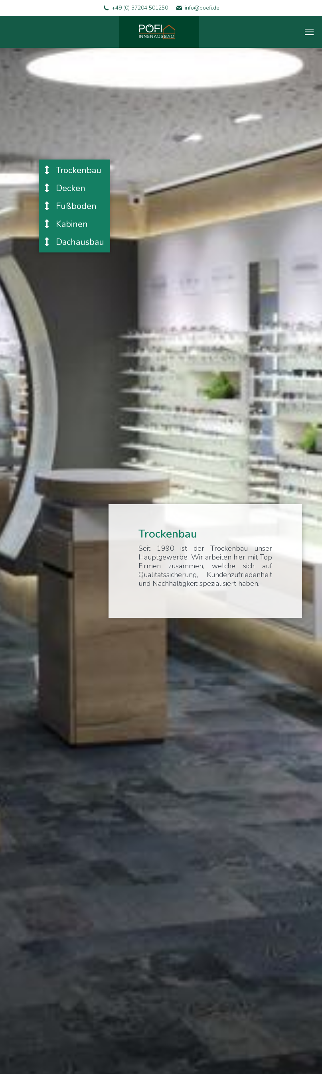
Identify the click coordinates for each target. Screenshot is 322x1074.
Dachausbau (74, 241)
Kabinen (66, 224)
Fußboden (71, 206)
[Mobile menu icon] (309, 32)
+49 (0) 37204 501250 (140, 8)
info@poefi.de (202, 8)
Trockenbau (73, 170)
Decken (65, 188)
